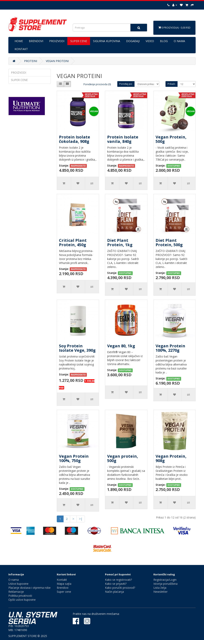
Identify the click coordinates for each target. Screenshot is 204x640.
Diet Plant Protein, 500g (169, 242)
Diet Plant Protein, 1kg (119, 242)
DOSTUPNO (174, 165)
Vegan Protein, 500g (171, 139)
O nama (13, 580)
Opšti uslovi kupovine (22, 599)
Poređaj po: (125, 84)
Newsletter (160, 592)
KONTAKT (21, 49)
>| (80, 519)
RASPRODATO (78, 165)
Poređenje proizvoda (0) (97, 84)
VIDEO (150, 41)
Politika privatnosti (20, 596)
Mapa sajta (64, 584)
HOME (19, 41)
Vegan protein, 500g (122, 458)
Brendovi (62, 588)
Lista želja (159, 588)
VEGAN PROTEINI (57, 61)
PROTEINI (30, 61)
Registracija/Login (165, 580)
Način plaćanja (114, 592)
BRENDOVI (36, 41)
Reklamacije (16, 592)
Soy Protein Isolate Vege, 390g (77, 348)
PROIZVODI (56, 41)
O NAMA (179, 41)
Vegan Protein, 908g (171, 458)
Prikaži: (172, 84)
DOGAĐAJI (133, 41)
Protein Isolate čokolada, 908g (74, 139)
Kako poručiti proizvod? (120, 588)
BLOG (164, 41)
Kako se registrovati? (118, 580)
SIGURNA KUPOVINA (106, 41)
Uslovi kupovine (18, 584)
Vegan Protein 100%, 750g (74, 458)
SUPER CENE (78, 41)
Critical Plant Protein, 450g (73, 242)
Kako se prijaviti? (116, 584)
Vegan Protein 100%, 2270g (170, 348)
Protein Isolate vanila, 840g (122, 139)
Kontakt (62, 580)
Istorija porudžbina (165, 584)
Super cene (64, 592)
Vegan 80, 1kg (121, 346)
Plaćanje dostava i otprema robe (29, 588)
